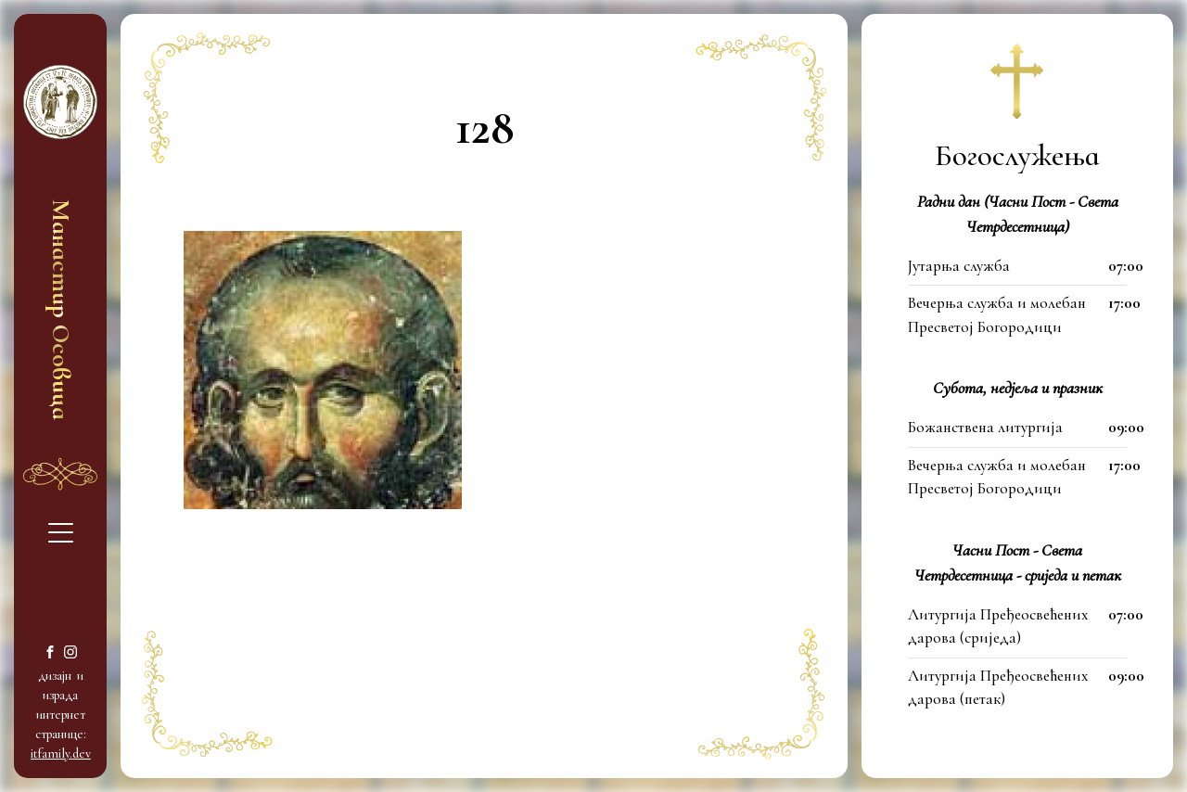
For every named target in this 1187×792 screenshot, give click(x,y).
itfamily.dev (61, 753)
